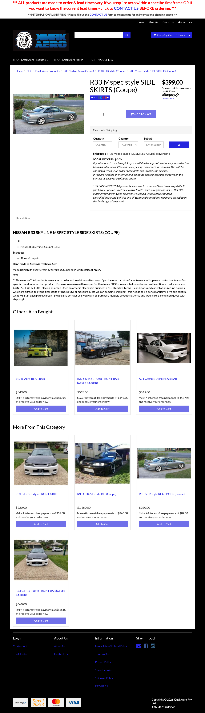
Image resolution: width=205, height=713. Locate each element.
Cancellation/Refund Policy (111, 646)
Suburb (148, 138)
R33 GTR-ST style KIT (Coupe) (96, 494)
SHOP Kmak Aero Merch (70, 59)
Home (141, 22)
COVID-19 (101, 686)
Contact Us (168, 22)
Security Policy (104, 670)
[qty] (105, 114)
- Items (169, 35)
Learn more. (168, 98)
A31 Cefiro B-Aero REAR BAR (158, 378)
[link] (146, 646)
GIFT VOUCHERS (102, 59)
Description (23, 218)
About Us (153, 22)
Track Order (20, 654)
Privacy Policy (103, 662)
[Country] (128, 144)
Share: (100, 97)
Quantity (98, 138)
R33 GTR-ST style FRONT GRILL (37, 494)
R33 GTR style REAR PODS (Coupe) (162, 494)
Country (123, 138)
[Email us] (138, 646)
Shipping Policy (104, 678)
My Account (20, 646)
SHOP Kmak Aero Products (30, 59)
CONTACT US (126, 8)
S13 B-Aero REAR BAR (30, 378)
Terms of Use (103, 654)
